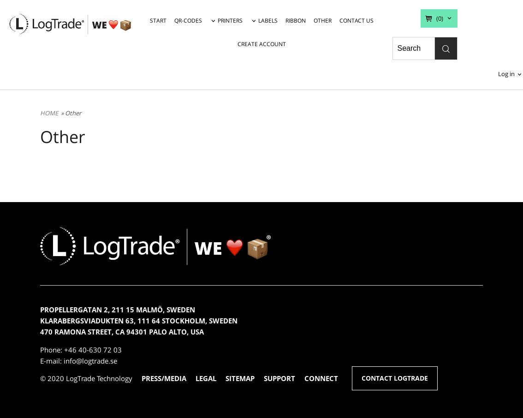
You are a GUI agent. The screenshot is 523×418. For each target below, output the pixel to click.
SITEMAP (240, 378)
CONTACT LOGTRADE (395, 378)
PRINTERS (230, 20)
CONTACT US (356, 20)
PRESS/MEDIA (164, 378)
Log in (506, 74)
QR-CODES (188, 20)
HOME (49, 113)
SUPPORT (279, 378)
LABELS (268, 20)
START (158, 20)
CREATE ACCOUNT (262, 44)
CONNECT (321, 378)
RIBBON (295, 20)
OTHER (323, 20)
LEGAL (206, 378)
